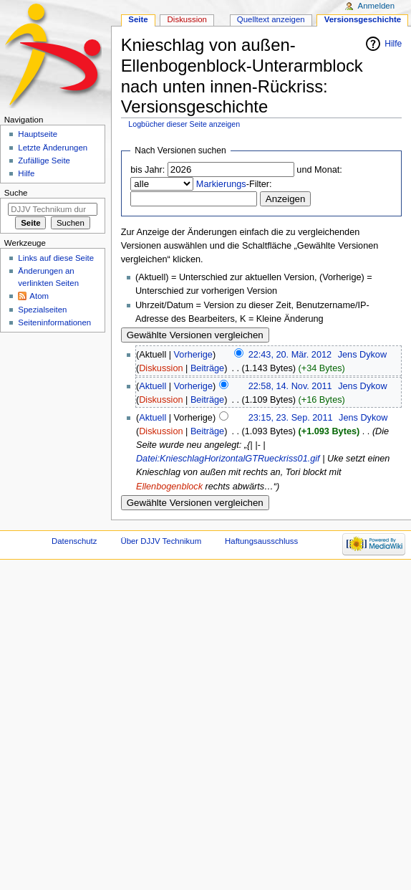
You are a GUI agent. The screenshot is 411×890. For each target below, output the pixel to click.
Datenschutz (74, 541)
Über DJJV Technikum (160, 541)
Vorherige (193, 355)
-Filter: (234, 184)
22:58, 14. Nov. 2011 (290, 386)
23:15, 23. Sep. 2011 (290, 418)
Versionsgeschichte (363, 19)
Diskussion (161, 368)
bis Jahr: (147, 170)
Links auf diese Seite (56, 258)
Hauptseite (37, 134)
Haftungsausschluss (261, 541)
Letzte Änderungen (52, 147)
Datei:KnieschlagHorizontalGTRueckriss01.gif (228, 459)
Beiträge (207, 368)
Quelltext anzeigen (271, 19)
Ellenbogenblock (169, 487)
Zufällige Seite (44, 160)
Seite (138, 19)
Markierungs (221, 184)
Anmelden (376, 5)
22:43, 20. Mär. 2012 (290, 355)
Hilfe (393, 44)
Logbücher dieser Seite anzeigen (184, 124)
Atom (39, 296)
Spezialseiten (42, 309)
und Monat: (319, 170)
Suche (16, 192)
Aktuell (152, 386)
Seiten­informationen (54, 322)
